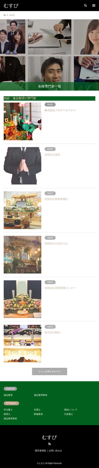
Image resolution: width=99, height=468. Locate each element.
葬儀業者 (38, 414)
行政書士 (68, 414)
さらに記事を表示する (50, 371)
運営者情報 (40, 450)
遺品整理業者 (10, 418)
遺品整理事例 (40, 395)
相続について (70, 409)
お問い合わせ (55, 450)
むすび (49, 437)
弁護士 (37, 409)
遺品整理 (8, 395)
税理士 (7, 414)
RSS (49, 444)
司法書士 (8, 409)
